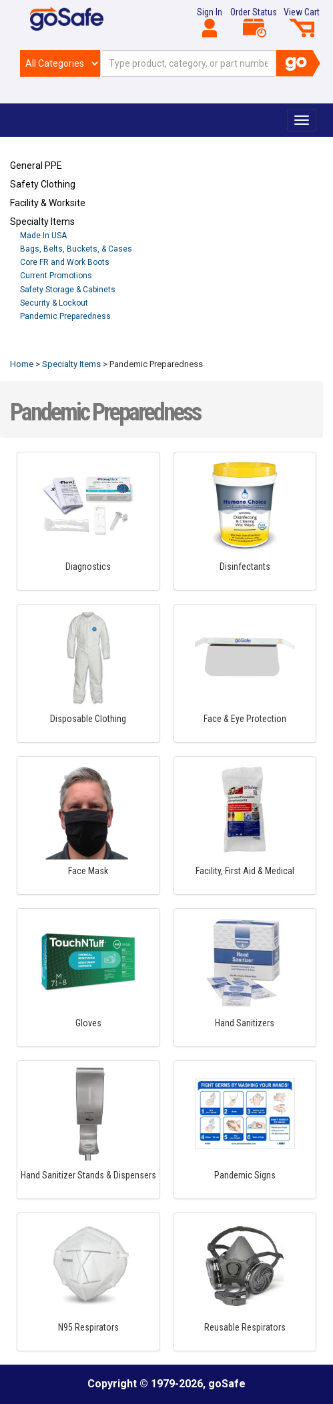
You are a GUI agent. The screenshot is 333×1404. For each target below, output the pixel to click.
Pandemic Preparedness (65, 316)
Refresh (36, 347)
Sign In (209, 22)
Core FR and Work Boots (64, 262)
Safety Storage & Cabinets (67, 289)
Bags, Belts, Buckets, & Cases (76, 249)
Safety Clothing (42, 184)
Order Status (253, 22)
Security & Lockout (54, 303)
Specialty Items (42, 221)
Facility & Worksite (47, 203)
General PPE (36, 165)
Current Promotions (56, 275)
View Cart (302, 22)
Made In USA (43, 235)
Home (21, 364)
